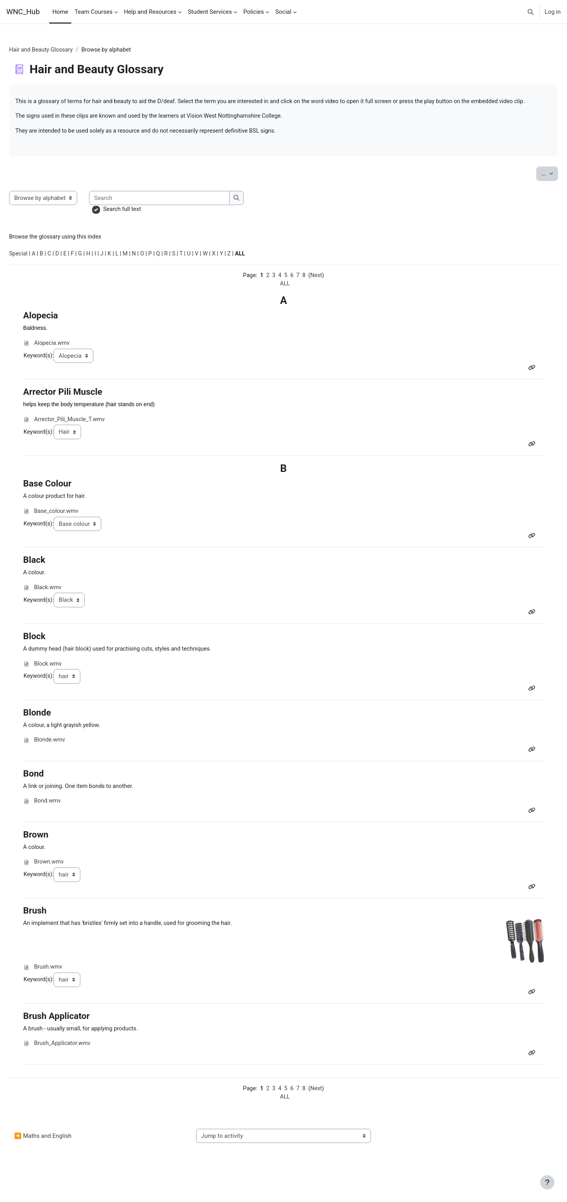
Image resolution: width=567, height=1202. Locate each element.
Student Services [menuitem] (210, 11)
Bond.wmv (66, 819)
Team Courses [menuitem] (93, 11)
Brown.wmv (67, 881)
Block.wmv (66, 680)
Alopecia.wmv (70, 356)
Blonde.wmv (68, 757)
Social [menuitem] (283, 11)
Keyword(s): (56, 368)
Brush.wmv (66, 987)
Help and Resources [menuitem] (150, 11)
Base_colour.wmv (75, 525)
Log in (553, 11)
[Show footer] (547, 1182)
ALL (285, 296)
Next (317, 287)
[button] (531, 12)
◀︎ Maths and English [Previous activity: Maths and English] (61, 1158)
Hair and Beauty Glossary (61, 50)
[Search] (179, 209)
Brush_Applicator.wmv (81, 1064)
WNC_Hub (23, 11)
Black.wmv (66, 603)
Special (37, 265)
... (531, 183)
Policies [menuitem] (253, 11)
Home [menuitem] (60, 11)
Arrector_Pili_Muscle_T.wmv (88, 433)
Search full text (141, 220)
